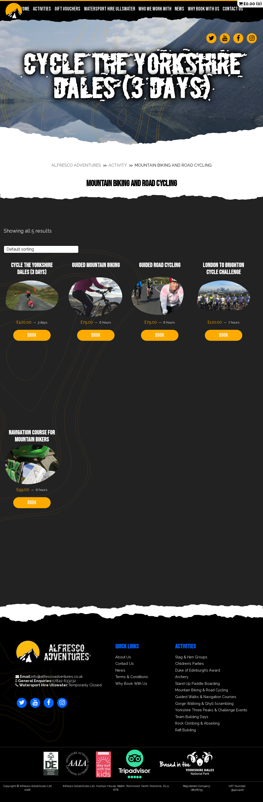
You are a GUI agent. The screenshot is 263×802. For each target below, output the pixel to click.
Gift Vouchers (67, 9)
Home (24, 9)
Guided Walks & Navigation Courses (205, 697)
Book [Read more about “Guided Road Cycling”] (159, 335)
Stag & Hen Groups (191, 657)
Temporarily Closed (58, 685)
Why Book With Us (203, 9)
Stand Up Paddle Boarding (197, 684)
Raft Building (185, 730)
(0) (250, 3)
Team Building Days (191, 717)
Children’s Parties (189, 664)
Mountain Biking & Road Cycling (201, 690)
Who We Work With (154, 9)
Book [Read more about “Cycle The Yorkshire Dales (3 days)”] (31, 335)
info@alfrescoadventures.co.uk (49, 677)
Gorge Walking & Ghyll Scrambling (204, 704)
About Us (123, 657)
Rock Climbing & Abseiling (197, 723)
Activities (42, 9)
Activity (118, 165)
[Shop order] (41, 249)
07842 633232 (45, 681)
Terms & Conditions (131, 677)
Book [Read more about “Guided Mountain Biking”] (95, 335)
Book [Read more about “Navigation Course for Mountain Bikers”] (31, 502)
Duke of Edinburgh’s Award (197, 670)
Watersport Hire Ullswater (109, 9)
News (179, 9)
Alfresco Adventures (76, 165)
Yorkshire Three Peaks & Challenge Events (211, 710)
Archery (181, 677)
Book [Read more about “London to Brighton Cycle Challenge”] (223, 335)
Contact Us (233, 9)
